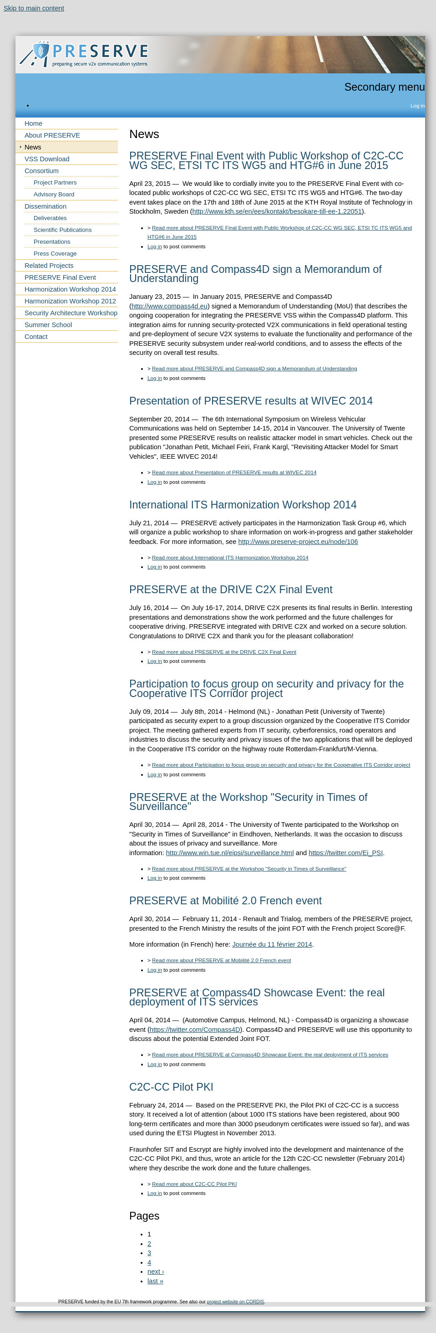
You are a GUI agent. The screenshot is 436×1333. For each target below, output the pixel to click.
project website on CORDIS (235, 1301)
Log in (418, 105)
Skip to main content (34, 8)
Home (33, 123)
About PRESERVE (52, 135)
